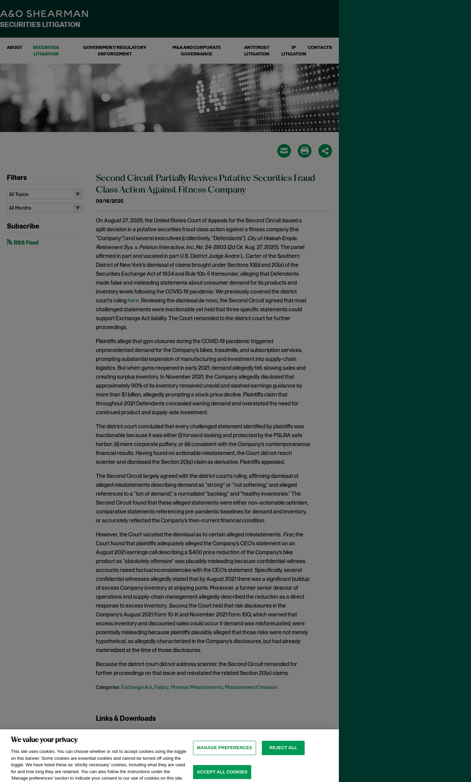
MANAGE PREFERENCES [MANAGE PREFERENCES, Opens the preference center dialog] (224, 752)
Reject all (283, 752)
